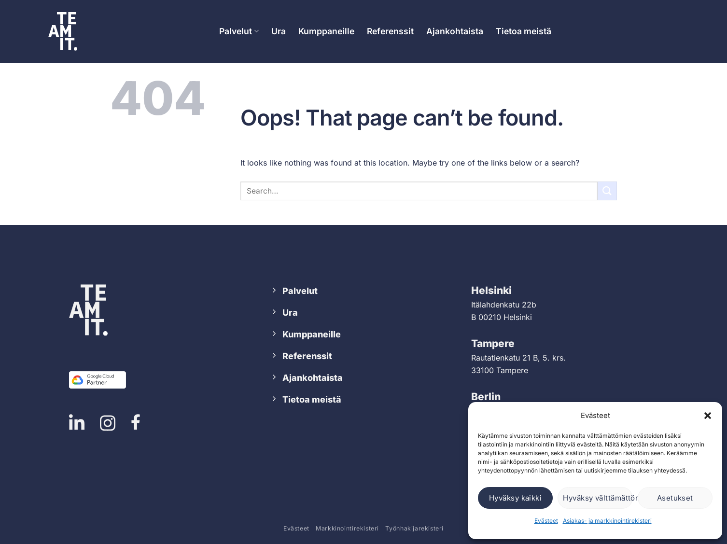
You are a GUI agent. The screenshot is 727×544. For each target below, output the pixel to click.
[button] (708, 415)
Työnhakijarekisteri (414, 528)
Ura (278, 31)
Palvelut (238, 31)
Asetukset (675, 497)
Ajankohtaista (454, 31)
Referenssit (390, 31)
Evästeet (546, 520)
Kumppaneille (326, 31)
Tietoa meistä (523, 31)
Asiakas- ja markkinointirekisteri (607, 520)
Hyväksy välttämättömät (597, 497)
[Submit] (607, 190)
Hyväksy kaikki (515, 497)
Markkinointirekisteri (347, 528)
